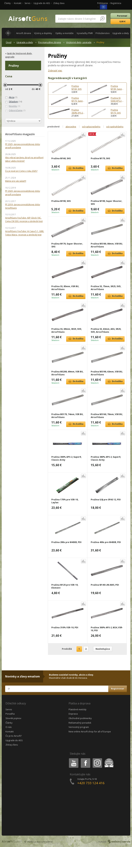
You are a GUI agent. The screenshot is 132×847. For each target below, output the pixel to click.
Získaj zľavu (58, 3)
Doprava (73, 713)
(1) (11, 97)
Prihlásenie (102, 3)
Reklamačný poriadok (80, 722)
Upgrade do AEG (42, 3)
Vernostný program (79, 727)
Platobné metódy (77, 709)
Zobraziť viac (55, 70)
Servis (27, 3)
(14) (13, 101)
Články (7, 3)
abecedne (70, 126)
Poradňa (10, 713)
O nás (9, 727)
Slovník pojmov (13, 718)
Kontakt (17, 3)
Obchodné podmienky (80, 718)
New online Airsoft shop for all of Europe (90, 731)
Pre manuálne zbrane (49, 42)
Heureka (108, 758)
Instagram (97, 758)
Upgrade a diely (24, 42)
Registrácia (116, 3)
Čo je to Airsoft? (14, 735)
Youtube (72, 758)
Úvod (8, 42)
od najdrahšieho (114, 126)
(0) (12, 106)
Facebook (85, 758)
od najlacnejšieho (91, 126)
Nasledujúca (103, 648)
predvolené (53, 126)
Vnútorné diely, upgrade (78, 42)
